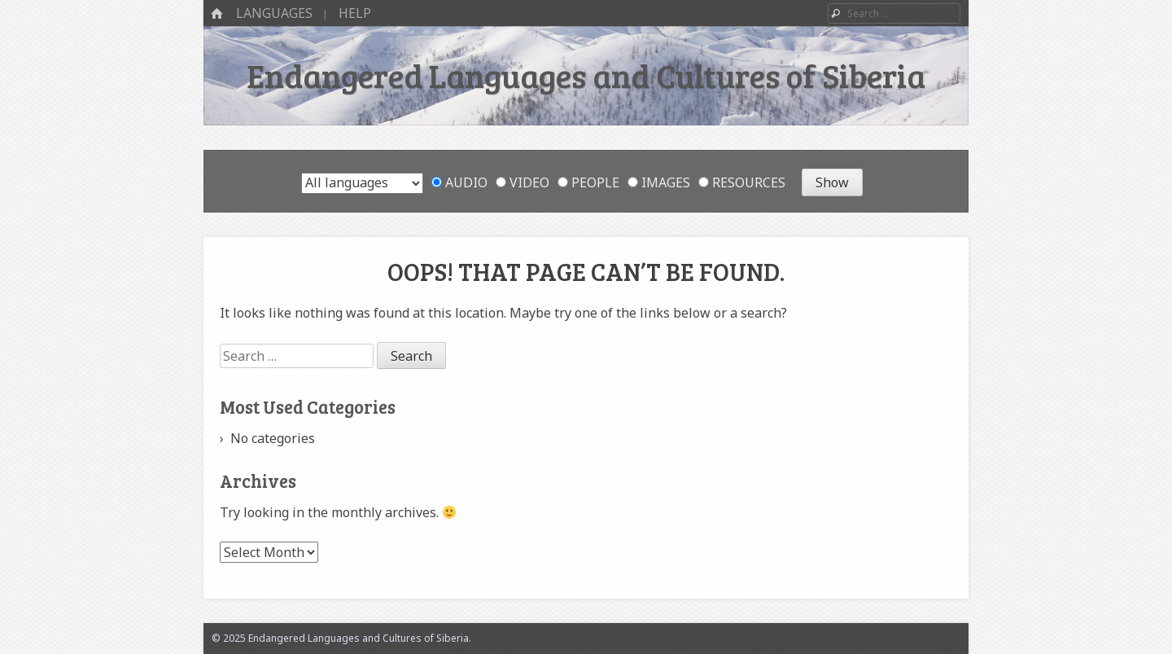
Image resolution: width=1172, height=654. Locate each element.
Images (659, 182)
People (588, 182)
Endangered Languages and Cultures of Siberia (586, 75)
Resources (741, 182)
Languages (274, 13)
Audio (459, 182)
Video (522, 182)
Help (355, 13)
